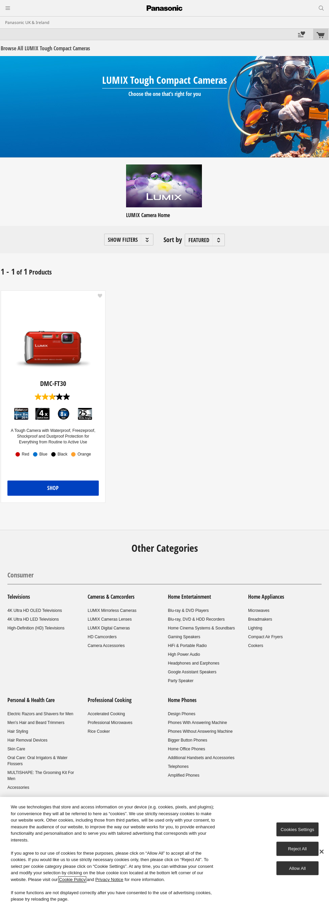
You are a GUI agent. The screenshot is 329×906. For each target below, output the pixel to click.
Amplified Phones (183, 775)
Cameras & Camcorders (111, 596)
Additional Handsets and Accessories (201, 757)
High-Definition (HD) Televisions (35, 628)
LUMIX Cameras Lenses (110, 619)
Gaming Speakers (184, 637)
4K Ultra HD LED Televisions (33, 619)
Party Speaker (180, 680)
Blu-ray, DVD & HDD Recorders (196, 619)
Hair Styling (17, 731)
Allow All (297, 868)
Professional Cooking (109, 700)
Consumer (20, 574)
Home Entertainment (189, 596)
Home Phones (182, 700)
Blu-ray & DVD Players (188, 610)
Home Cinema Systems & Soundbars (201, 628)
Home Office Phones (186, 749)
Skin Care (16, 749)
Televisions (18, 596)
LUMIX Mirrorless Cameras (112, 610)
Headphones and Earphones (193, 663)
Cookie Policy (72, 879)
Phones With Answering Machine (197, 722)
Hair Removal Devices (27, 740)
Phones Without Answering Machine (200, 731)
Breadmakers (260, 619)
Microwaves (258, 610)
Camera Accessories (106, 645)
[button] (128, 239)
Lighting (255, 628)
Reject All (297, 848)
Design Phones (181, 713)
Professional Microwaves (110, 722)
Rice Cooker (99, 731)
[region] (164, 851)
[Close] (321, 851)
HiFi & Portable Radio (187, 645)
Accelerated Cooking (106, 713)
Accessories (18, 787)
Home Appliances (266, 596)
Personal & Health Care (31, 700)
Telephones (178, 766)
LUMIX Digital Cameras (109, 628)
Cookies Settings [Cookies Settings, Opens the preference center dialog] (298, 829)
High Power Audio (184, 654)
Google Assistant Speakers (192, 672)
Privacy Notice (109, 879)
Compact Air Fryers (265, 637)
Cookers (255, 645)
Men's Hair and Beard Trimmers (35, 722)
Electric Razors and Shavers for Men (40, 713)
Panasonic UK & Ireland (27, 22)
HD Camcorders (102, 637)
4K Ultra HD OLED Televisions (34, 610)
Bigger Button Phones (187, 740)
